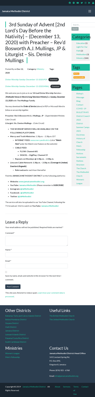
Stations (79, 161)
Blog (78, 101)
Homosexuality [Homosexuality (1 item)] (79, 77)
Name (7, 249)
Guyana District (12, 323)
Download (53, 80)
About (57, 386)
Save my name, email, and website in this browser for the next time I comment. (33, 278)
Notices (79, 153)
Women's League (12, 353)
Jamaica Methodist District (16, 11)
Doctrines (80, 135)
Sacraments (81, 157)
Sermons (66, 386)
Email (7, 261)
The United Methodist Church (62, 319)
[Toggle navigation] (89, 11)
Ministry (80, 58)
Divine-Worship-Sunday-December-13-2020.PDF (26, 79)
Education (80, 43)
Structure (80, 164)
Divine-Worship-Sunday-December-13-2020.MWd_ (27, 86)
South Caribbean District (15, 342)
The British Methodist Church (61, 316)
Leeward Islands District (15, 334)
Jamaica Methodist (28, 185)
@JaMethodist (27, 189)
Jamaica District (12, 330)
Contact (79, 104)
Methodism (81, 54)
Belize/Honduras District (15, 319)
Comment (9, 233)
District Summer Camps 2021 (82, 127)
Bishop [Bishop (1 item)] (76, 74)
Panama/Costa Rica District (17, 338)
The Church (81, 168)
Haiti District (10, 327)
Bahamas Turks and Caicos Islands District (23, 316)
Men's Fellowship (12, 357)
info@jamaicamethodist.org (66, 376)
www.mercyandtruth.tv (40, 140)
